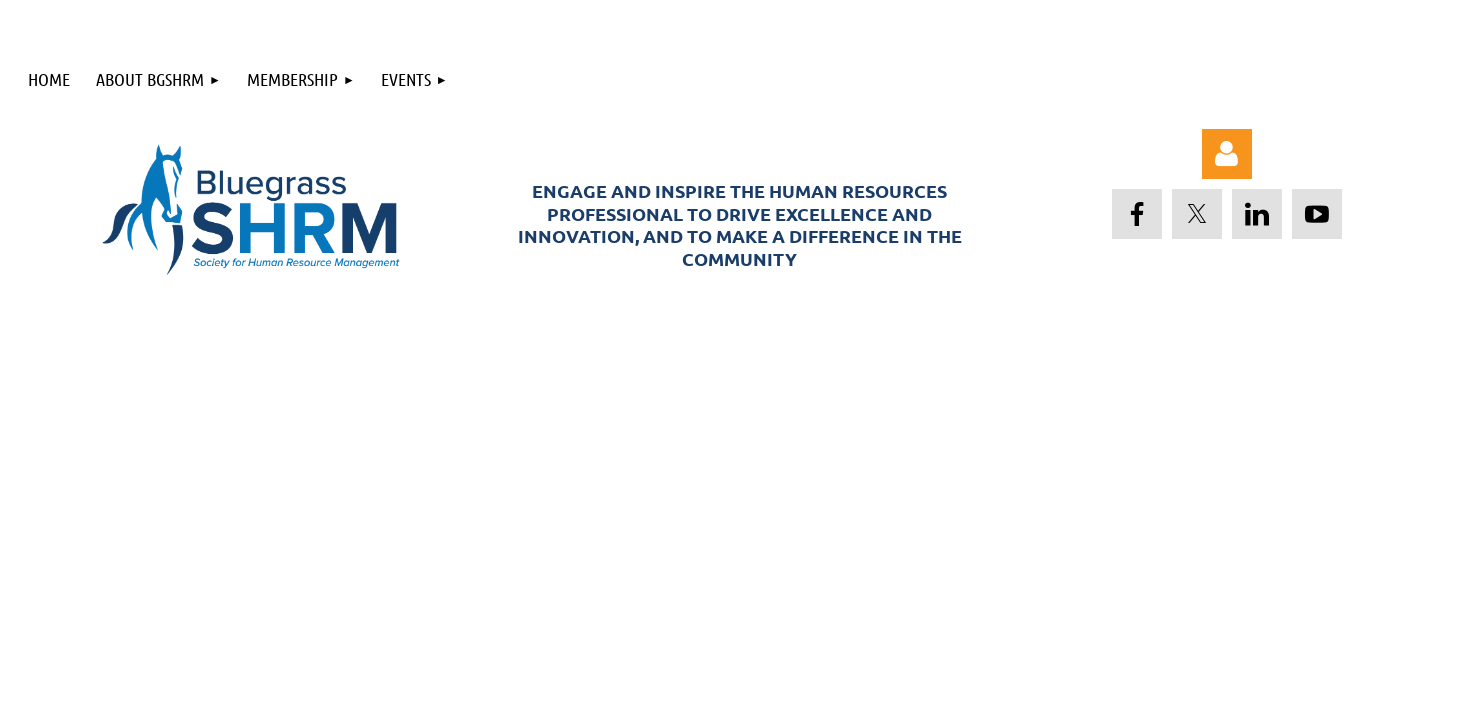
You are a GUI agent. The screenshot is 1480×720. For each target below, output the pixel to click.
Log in (1227, 154)
